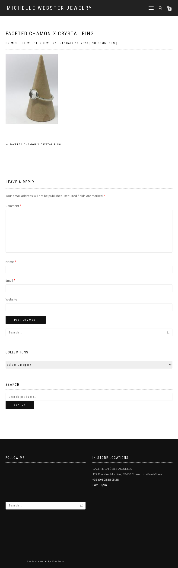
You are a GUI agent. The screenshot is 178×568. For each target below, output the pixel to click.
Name (11, 262)
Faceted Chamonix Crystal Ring (50, 33)
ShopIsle (32, 561)
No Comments (103, 43)
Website (11, 299)
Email (10, 280)
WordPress (57, 561)
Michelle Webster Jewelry (49, 8)
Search (19, 404)
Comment (13, 206)
